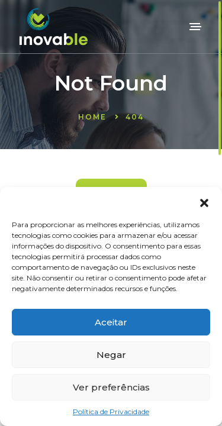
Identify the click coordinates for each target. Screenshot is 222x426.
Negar (111, 354)
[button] (204, 202)
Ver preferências (111, 387)
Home (92, 116)
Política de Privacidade (111, 411)
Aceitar (111, 322)
